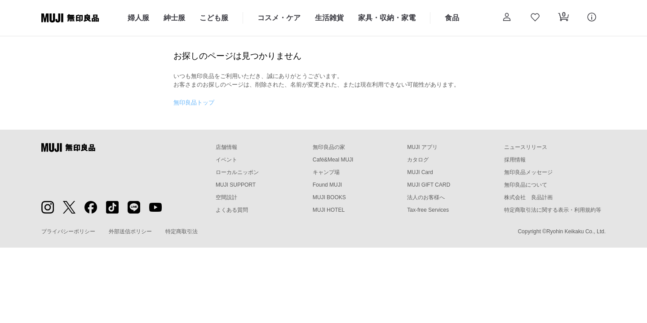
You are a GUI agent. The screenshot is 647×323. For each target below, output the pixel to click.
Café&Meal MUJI (333, 160)
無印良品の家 (329, 147)
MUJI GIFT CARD (428, 185)
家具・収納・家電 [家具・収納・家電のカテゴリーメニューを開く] (387, 18)
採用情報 (515, 160)
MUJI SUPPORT (236, 185)
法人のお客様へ (426, 197)
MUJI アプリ (422, 147)
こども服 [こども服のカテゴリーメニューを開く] (213, 18)
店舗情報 (226, 147)
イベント (226, 160)
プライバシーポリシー (68, 231)
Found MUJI (327, 185)
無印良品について (525, 185)
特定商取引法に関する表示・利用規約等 (552, 210)
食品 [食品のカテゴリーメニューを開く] (452, 18)
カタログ (418, 160)
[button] (506, 18)
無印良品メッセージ (528, 172)
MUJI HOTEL (329, 210)
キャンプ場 (326, 172)
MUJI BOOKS (329, 197)
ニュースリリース (525, 147)
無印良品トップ (193, 102)
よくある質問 (232, 210)
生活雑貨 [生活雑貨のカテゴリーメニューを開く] (329, 18)
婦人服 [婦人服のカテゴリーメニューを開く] (138, 18)
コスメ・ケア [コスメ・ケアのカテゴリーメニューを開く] (279, 18)
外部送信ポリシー (130, 231)
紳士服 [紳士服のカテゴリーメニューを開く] (174, 18)
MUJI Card (420, 172)
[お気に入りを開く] (535, 18)
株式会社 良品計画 (528, 197)
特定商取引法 (181, 231)
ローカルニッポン (237, 172)
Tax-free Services (428, 210)
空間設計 (226, 197)
